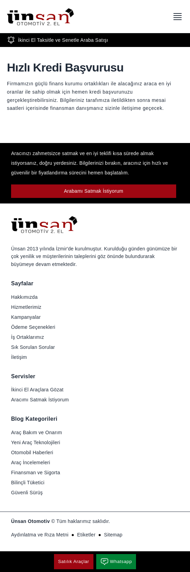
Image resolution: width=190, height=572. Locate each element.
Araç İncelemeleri (30, 462)
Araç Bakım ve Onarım (36, 432)
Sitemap (113, 534)
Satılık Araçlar (73, 561)
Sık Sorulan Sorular (33, 347)
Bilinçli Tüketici (27, 482)
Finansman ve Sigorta (35, 472)
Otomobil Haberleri (32, 452)
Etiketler (86, 534)
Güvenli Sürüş (27, 492)
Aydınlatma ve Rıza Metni (40, 534)
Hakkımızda (24, 297)
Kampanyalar (26, 317)
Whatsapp (116, 561)
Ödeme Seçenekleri (33, 327)
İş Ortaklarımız (27, 337)
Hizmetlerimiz (26, 307)
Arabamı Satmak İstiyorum (94, 191)
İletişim (19, 357)
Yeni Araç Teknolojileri (35, 442)
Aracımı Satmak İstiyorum (40, 399)
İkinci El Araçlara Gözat (37, 389)
